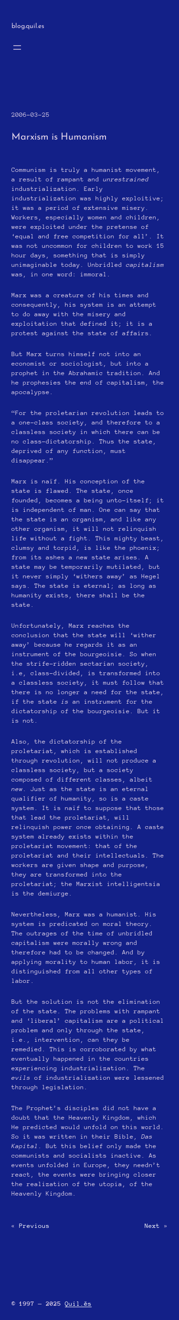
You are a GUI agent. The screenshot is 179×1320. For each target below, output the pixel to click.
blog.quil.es (27, 26)
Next (152, 1225)
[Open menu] (17, 47)
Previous (34, 1225)
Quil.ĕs (78, 1303)
